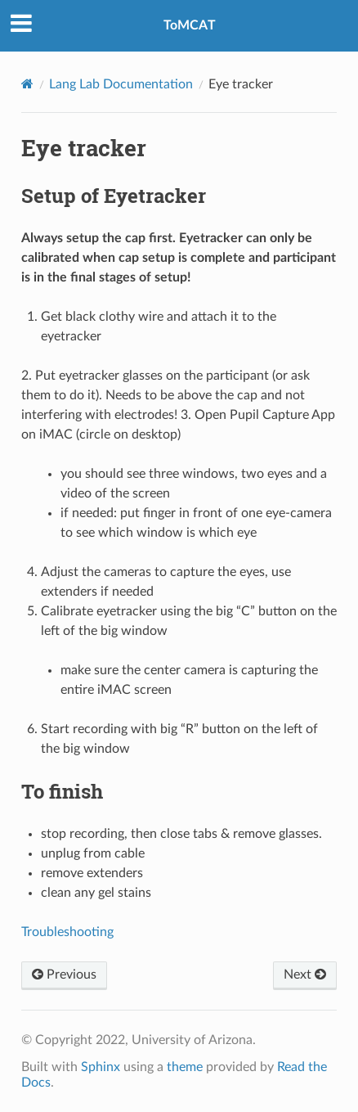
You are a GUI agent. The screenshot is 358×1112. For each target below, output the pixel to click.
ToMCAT (189, 25)
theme (185, 1067)
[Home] (27, 84)
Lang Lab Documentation (121, 84)
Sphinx (100, 1067)
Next (305, 974)
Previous (64, 974)
